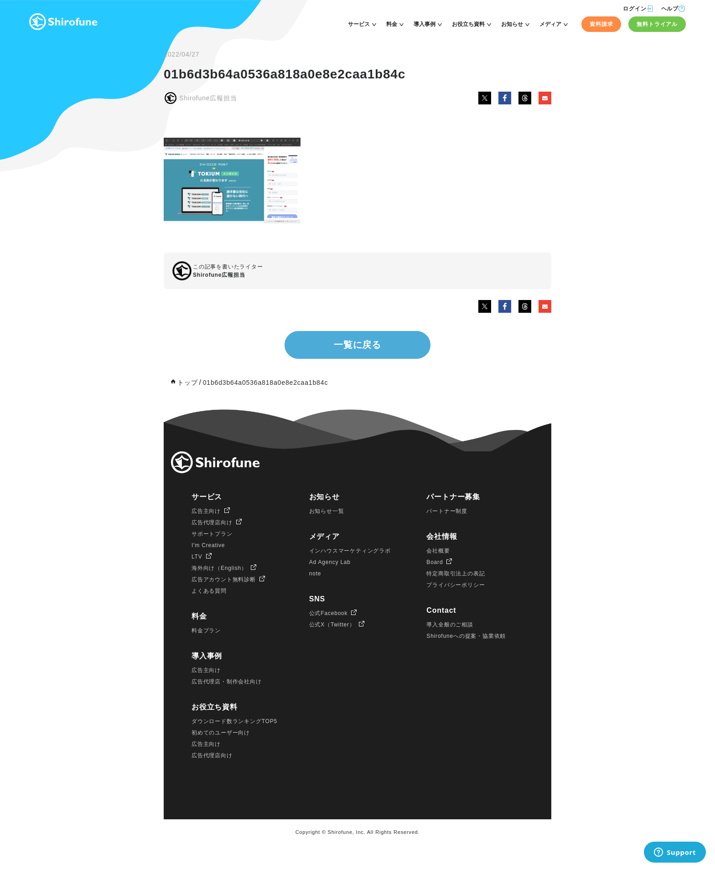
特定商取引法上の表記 (455, 573)
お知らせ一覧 (326, 511)
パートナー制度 (446, 511)
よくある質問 (209, 591)
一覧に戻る (357, 345)
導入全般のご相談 (449, 624)
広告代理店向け (212, 522)
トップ (187, 382)
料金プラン (206, 630)
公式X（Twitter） (332, 624)
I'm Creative (208, 545)
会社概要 (438, 551)
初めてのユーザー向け (221, 732)
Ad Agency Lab (330, 562)
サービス (359, 24)
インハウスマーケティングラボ (350, 551)
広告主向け (206, 511)
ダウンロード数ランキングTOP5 (234, 721)
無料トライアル (657, 24)
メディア (550, 24)
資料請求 (601, 24)
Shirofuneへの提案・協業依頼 (466, 636)
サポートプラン (212, 534)
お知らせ (512, 24)
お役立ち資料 (468, 24)
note (315, 573)
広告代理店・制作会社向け (227, 681)
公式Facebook (328, 613)
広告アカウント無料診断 (224, 579)
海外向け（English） (219, 568)
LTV (197, 556)
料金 (391, 24)
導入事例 (424, 24)
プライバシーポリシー (455, 585)
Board (434, 562)
